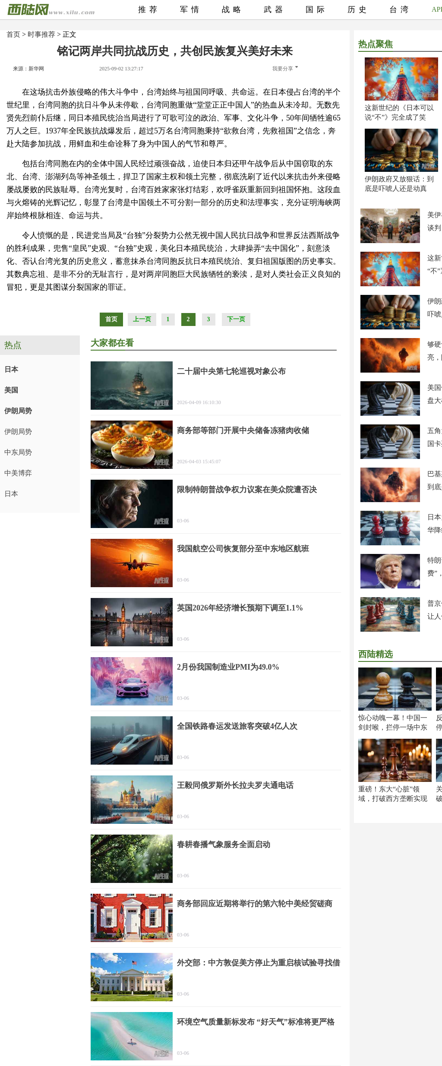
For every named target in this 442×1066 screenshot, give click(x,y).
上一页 (142, 319)
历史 (358, 9)
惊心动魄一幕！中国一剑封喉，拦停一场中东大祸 (392, 727)
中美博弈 (18, 473)
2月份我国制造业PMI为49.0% (228, 667)
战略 (233, 9)
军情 (191, 9)
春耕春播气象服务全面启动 (223, 844)
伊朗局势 (18, 410)
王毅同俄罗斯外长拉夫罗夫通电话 (235, 785)
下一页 (236, 319)
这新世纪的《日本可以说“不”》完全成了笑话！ (399, 117)
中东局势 (18, 452)
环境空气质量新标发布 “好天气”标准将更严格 (256, 1022)
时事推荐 (41, 34)
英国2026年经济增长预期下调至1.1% (240, 608)
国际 (317, 9)
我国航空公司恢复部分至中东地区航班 (243, 548)
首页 (13, 34)
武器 (275, 9)
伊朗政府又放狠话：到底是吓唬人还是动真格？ (399, 188)
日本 (11, 369)
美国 (11, 390)
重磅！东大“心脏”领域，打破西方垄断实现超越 (392, 798)
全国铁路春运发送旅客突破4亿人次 (237, 726)
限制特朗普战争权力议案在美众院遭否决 (247, 489)
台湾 (400, 9)
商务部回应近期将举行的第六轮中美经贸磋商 (254, 903)
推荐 (149, 9)
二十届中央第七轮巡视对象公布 (231, 371)
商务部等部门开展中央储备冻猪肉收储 (243, 430)
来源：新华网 (28, 69)
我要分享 (285, 69)
